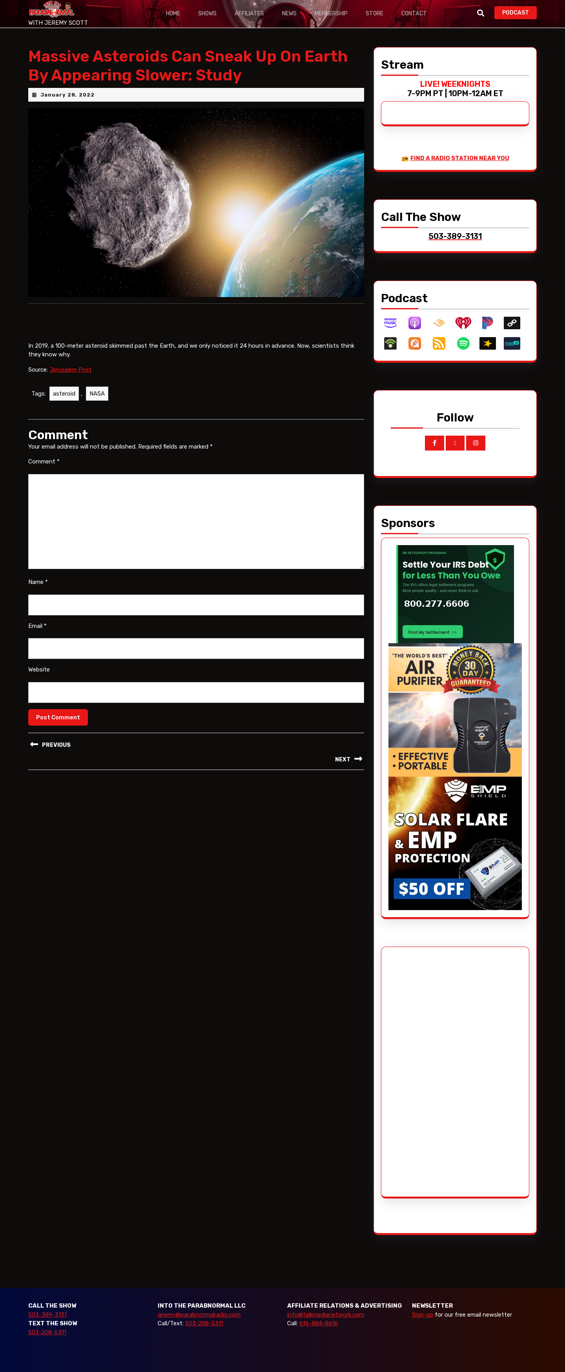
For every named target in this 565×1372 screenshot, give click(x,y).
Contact (417, 13)
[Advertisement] (417, 1072)
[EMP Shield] (455, 843)
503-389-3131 (47, 1314)
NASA (97, 393)
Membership (333, 13)
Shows (208, 13)
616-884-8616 (318, 1323)
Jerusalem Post (70, 369)
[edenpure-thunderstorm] (455, 709)
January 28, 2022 (67, 95)
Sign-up (422, 1314)
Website (39, 669)
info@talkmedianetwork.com (325, 1314)
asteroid (64, 393)
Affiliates (251, 13)
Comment (44, 461)
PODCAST (519, 12)
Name (38, 582)
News (291, 13)
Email (37, 625)
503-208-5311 (47, 1332)
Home (173, 13)
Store (377, 13)
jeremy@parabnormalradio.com (199, 1314)
